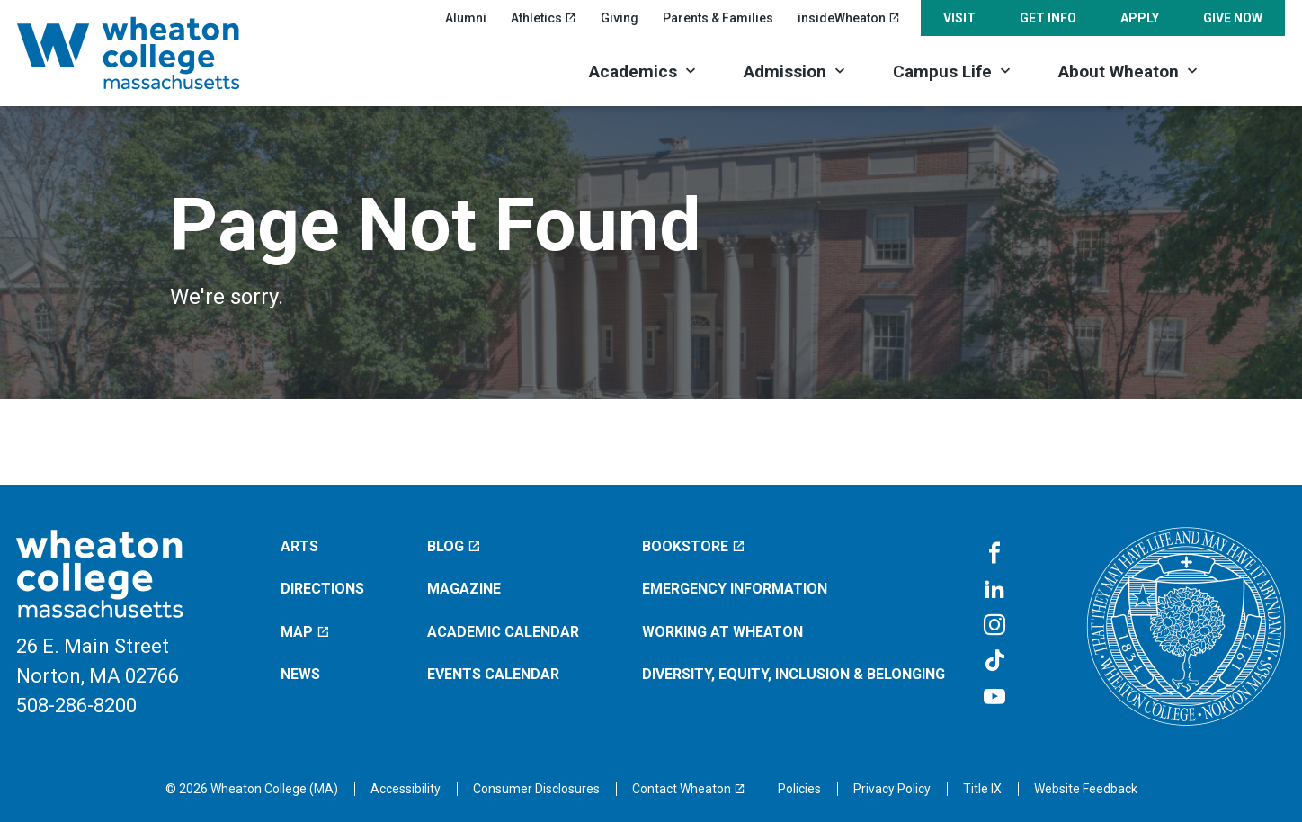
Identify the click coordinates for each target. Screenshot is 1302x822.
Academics (633, 71)
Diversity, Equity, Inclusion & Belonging (793, 674)
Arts (299, 546)
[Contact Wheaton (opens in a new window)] (689, 788)
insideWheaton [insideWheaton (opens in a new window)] (849, 18)
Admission (785, 71)
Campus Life (942, 71)
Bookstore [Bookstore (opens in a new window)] (693, 546)
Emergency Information (734, 588)
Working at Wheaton (722, 631)
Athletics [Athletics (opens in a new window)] (543, 18)
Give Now (1232, 18)
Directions (322, 588)
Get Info (1048, 18)
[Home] (152, 53)
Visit (959, 18)
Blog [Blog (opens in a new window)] (454, 546)
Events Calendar (493, 674)
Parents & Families (718, 18)
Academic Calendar (503, 631)
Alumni (465, 18)
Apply (1139, 18)
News (300, 674)
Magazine (464, 588)
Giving (619, 18)
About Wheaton (1118, 71)
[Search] (1254, 69)
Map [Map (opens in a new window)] (305, 631)
